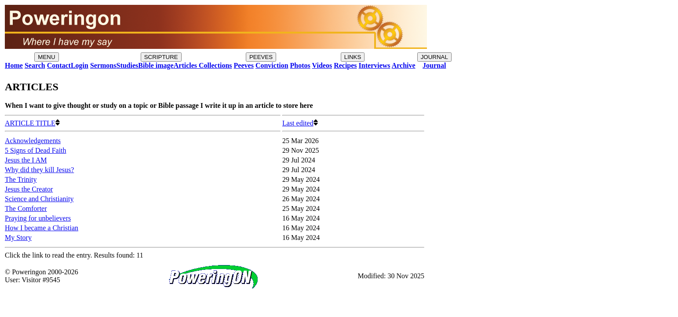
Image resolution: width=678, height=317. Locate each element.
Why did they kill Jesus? (39, 169)
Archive (404, 65)
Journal (434, 65)
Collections (214, 65)
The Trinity (20, 179)
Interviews (374, 65)
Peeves (244, 65)
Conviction (271, 65)
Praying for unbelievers (38, 218)
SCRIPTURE (161, 57)
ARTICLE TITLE (32, 123)
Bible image (155, 65)
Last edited (300, 123)
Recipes (345, 65)
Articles (185, 65)
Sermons (103, 65)
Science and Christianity (39, 199)
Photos (300, 65)
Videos (322, 65)
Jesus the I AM (26, 160)
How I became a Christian (41, 228)
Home (14, 65)
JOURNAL (434, 57)
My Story (18, 237)
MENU (46, 57)
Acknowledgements (33, 140)
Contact (59, 65)
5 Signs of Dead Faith (35, 150)
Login (79, 65)
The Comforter (26, 208)
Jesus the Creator (29, 189)
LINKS (352, 57)
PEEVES (261, 57)
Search (35, 65)
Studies (127, 65)
